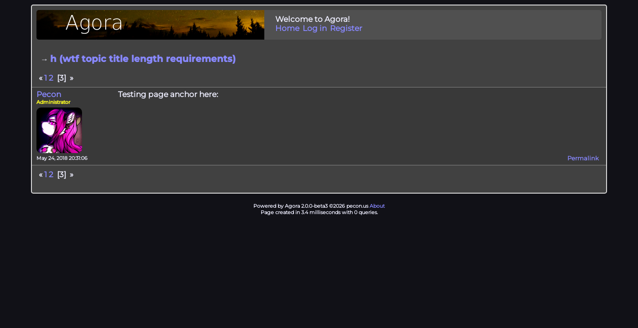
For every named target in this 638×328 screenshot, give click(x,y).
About (377, 206)
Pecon (48, 94)
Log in (315, 28)
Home (287, 28)
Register (346, 28)
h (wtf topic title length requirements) (143, 58)
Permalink (583, 158)
